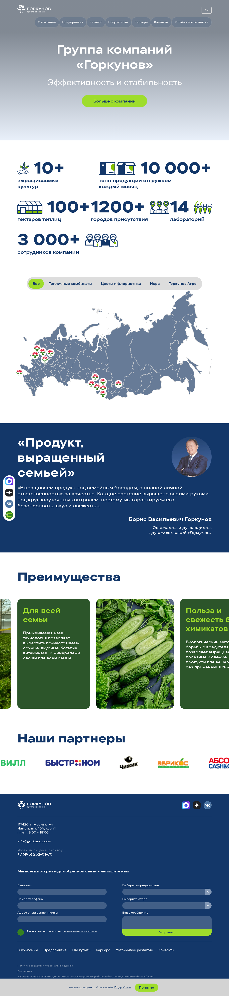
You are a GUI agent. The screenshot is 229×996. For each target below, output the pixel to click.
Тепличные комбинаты (70, 283)
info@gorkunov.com (34, 841)
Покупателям (118, 22)
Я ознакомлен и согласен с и (62, 931)
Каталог (96, 22)
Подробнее (122, 987)
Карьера (141, 22)
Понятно (146, 987)
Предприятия (72, 22)
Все (36, 283)
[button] (192, 578)
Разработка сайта (101, 976)
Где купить (81, 950)
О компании (47, 22)
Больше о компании (114, 101)
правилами (70, 931)
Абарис (149, 976)
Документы (24, 971)
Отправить (167, 932)
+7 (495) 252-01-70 (34, 854)
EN (207, 10)
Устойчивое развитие (191, 22)
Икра (155, 283)
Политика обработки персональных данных (45, 965)
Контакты (161, 22)
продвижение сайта (128, 976)
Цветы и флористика (121, 283)
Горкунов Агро (183, 283)
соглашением (88, 931)
